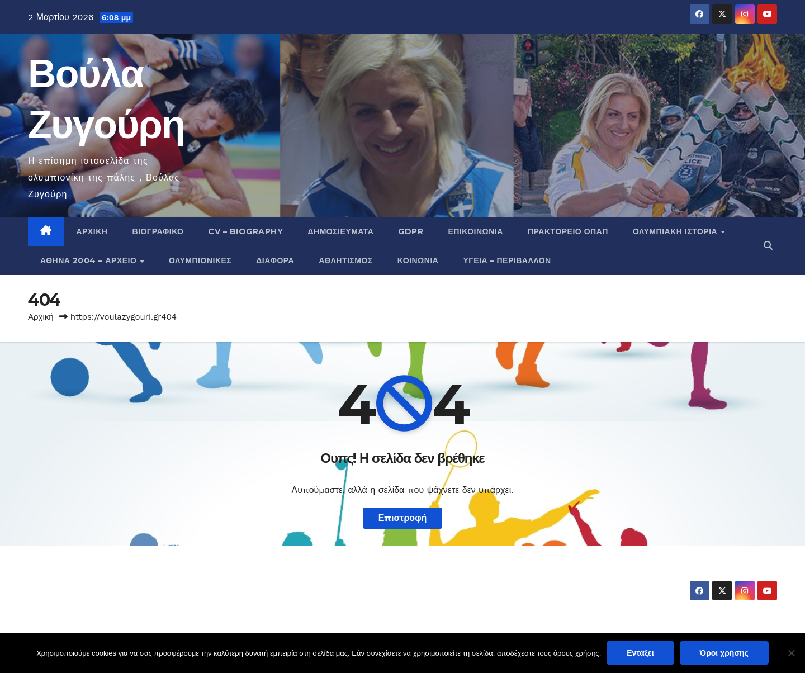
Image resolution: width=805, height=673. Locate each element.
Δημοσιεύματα (340, 231)
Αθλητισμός (346, 260)
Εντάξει (640, 652)
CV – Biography (245, 231)
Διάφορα (275, 260)
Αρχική (92, 231)
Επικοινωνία (475, 231)
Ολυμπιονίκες (200, 260)
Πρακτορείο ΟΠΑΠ (568, 231)
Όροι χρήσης (724, 652)
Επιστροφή (402, 518)
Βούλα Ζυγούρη (93, 580)
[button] (768, 245)
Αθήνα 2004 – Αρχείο (89, 260)
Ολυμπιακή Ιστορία (676, 231)
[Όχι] (791, 652)
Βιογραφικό (157, 231)
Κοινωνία (418, 260)
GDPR (410, 231)
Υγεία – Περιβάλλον (507, 260)
